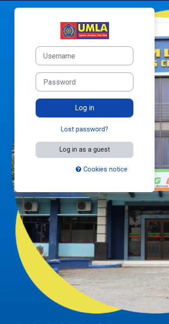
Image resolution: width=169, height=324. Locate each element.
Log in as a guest (84, 149)
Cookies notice (102, 169)
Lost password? (84, 129)
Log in (84, 108)
